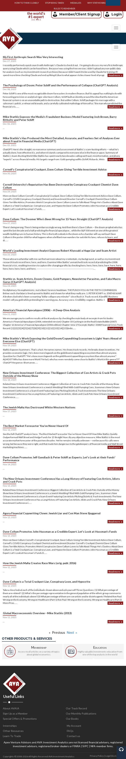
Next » (72, 632)
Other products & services (27, 638)
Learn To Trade (12, 736)
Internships (10, 725)
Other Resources (13, 730)
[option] (36, 14)
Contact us (73, 736)
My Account (74, 725)
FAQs (70, 730)
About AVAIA (11, 708)
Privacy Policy (97, 755)
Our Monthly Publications (81, 713)
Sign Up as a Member (15, 713)
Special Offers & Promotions (20, 718)
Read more (115, 75)
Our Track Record (76, 708)
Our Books (72, 718)
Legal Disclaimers (114, 755)
